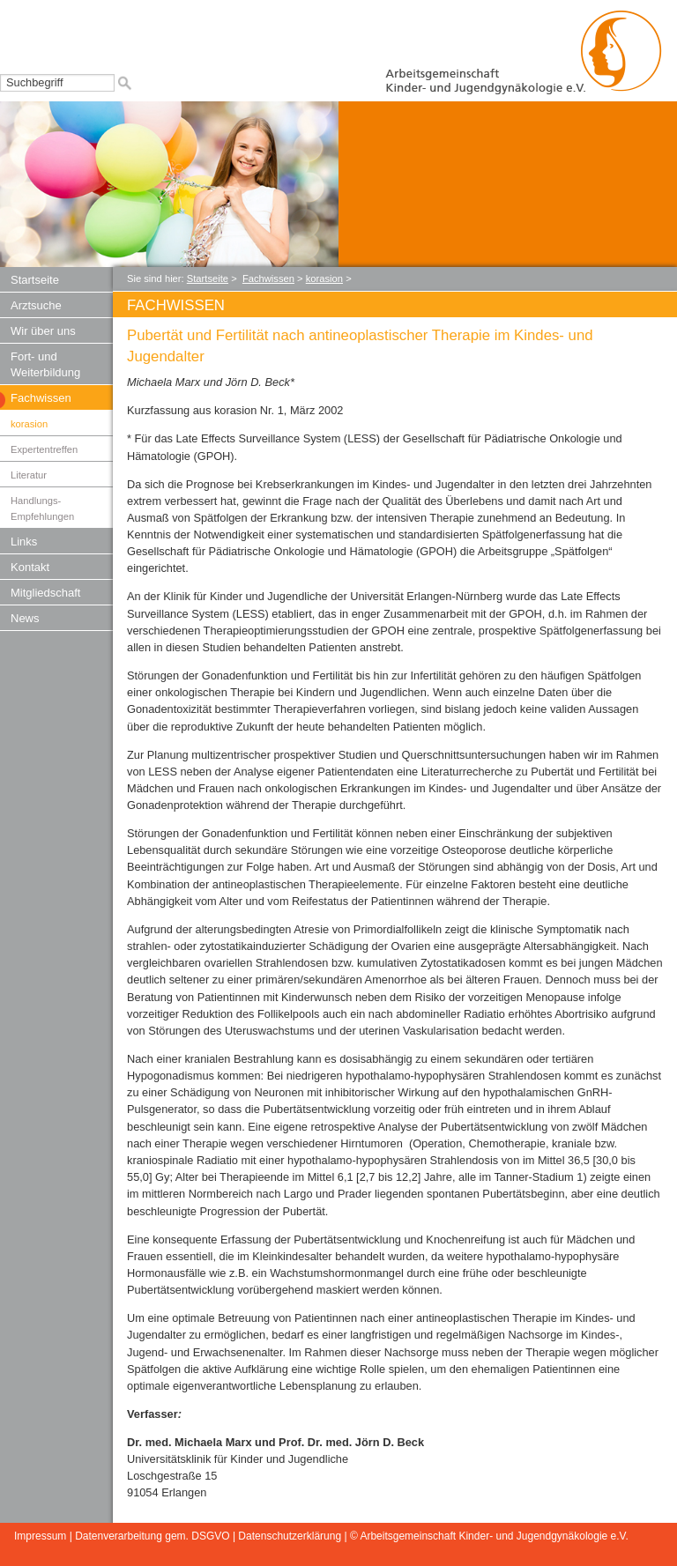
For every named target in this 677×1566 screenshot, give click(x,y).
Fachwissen (41, 397)
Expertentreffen (44, 449)
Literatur (29, 475)
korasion (29, 424)
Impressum (40, 1536)
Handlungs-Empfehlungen (42, 508)
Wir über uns (43, 331)
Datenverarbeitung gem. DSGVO (152, 1536)
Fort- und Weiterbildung (45, 364)
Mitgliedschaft (45, 592)
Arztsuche (36, 305)
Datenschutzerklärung (289, 1536)
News (25, 618)
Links (24, 541)
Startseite (35, 279)
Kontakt (30, 567)
